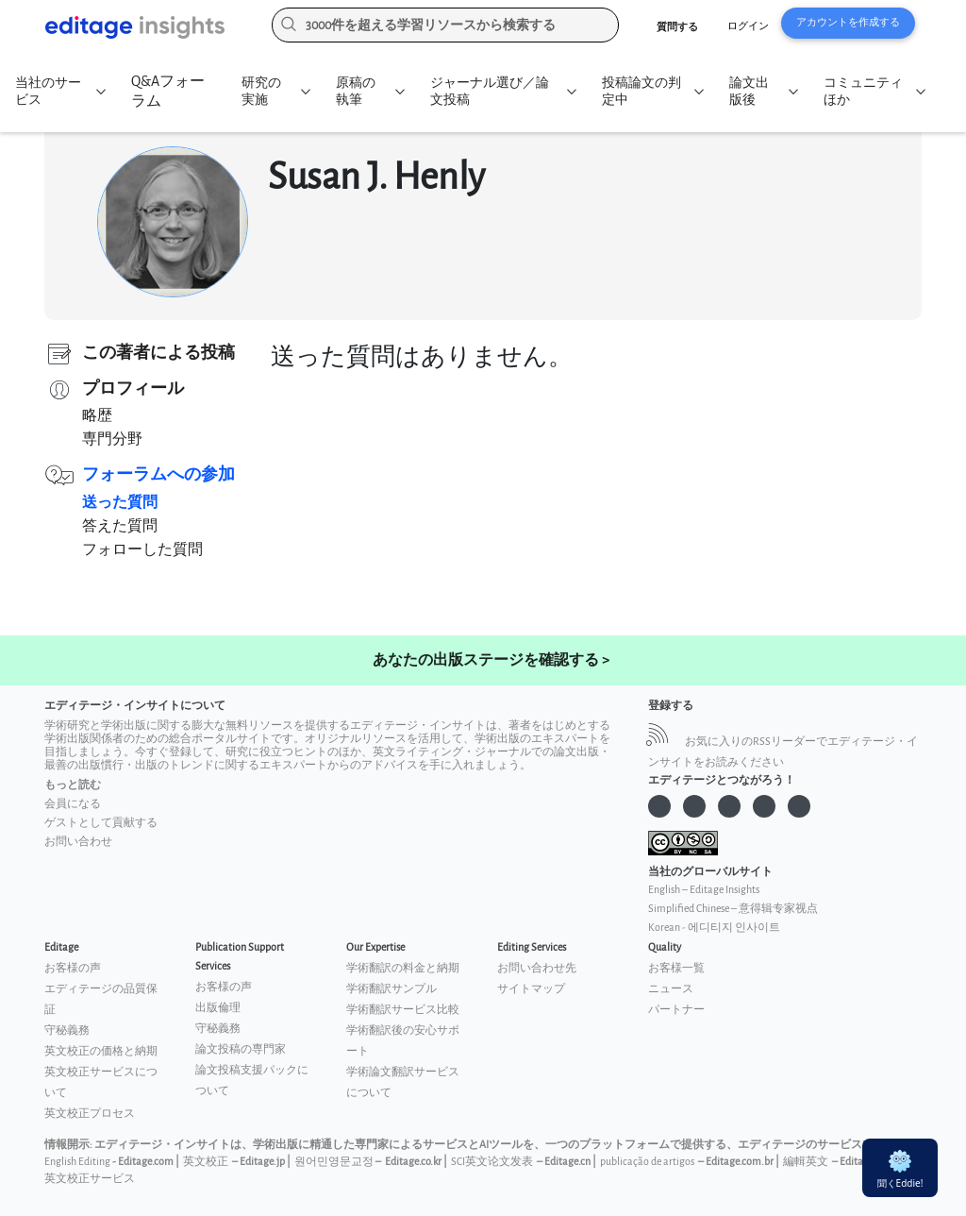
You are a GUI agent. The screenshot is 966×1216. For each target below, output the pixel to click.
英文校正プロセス (89, 1113)
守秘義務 (67, 1030)
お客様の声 (72, 968)
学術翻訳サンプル (391, 989)
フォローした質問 (142, 550)
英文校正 (205, 1162)
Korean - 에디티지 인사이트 (714, 927)
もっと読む (72, 785)
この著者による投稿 (158, 353)
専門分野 (112, 439)
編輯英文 (805, 1162)
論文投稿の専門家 (240, 1049)
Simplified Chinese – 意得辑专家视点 (733, 909)
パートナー (676, 1010)
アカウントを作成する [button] (848, 22)
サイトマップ (531, 989)
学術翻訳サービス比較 (402, 1010)
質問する (677, 27)
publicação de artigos (647, 1162)
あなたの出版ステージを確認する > (491, 660)
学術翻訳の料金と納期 (402, 968)
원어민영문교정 (334, 1162)
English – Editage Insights (703, 890)
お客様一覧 (676, 968)
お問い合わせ (78, 842)
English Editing (77, 1162)
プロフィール (133, 388)
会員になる (72, 804)
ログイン (748, 26)
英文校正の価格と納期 (101, 1051)
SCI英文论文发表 (492, 1162)
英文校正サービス (89, 1179)
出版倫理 (218, 1008)
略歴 (97, 416)
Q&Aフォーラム (168, 91)
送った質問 (120, 503)
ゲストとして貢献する (101, 823)
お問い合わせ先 (536, 968)
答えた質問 (120, 526)
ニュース (670, 989)
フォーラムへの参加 (158, 474)
